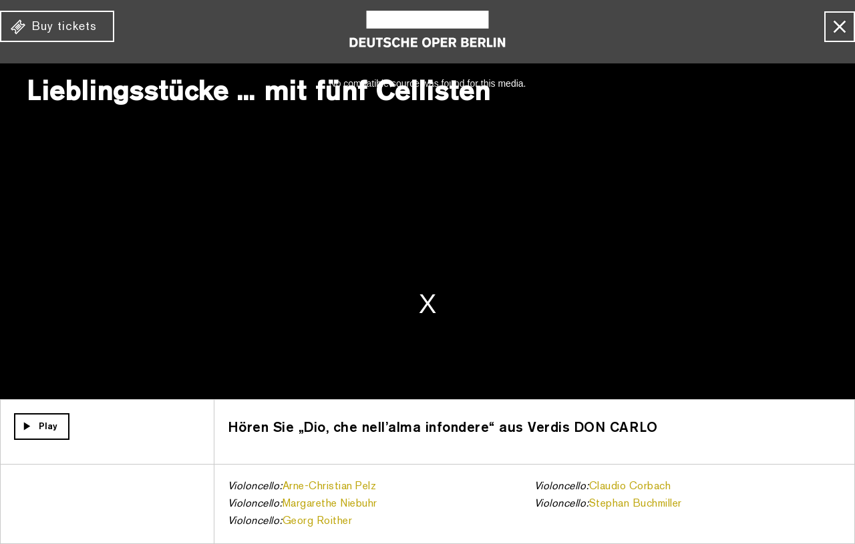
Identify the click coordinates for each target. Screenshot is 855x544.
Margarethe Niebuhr (330, 504)
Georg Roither (318, 521)
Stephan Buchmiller (635, 504)
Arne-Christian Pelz (330, 486)
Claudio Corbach (630, 486)
